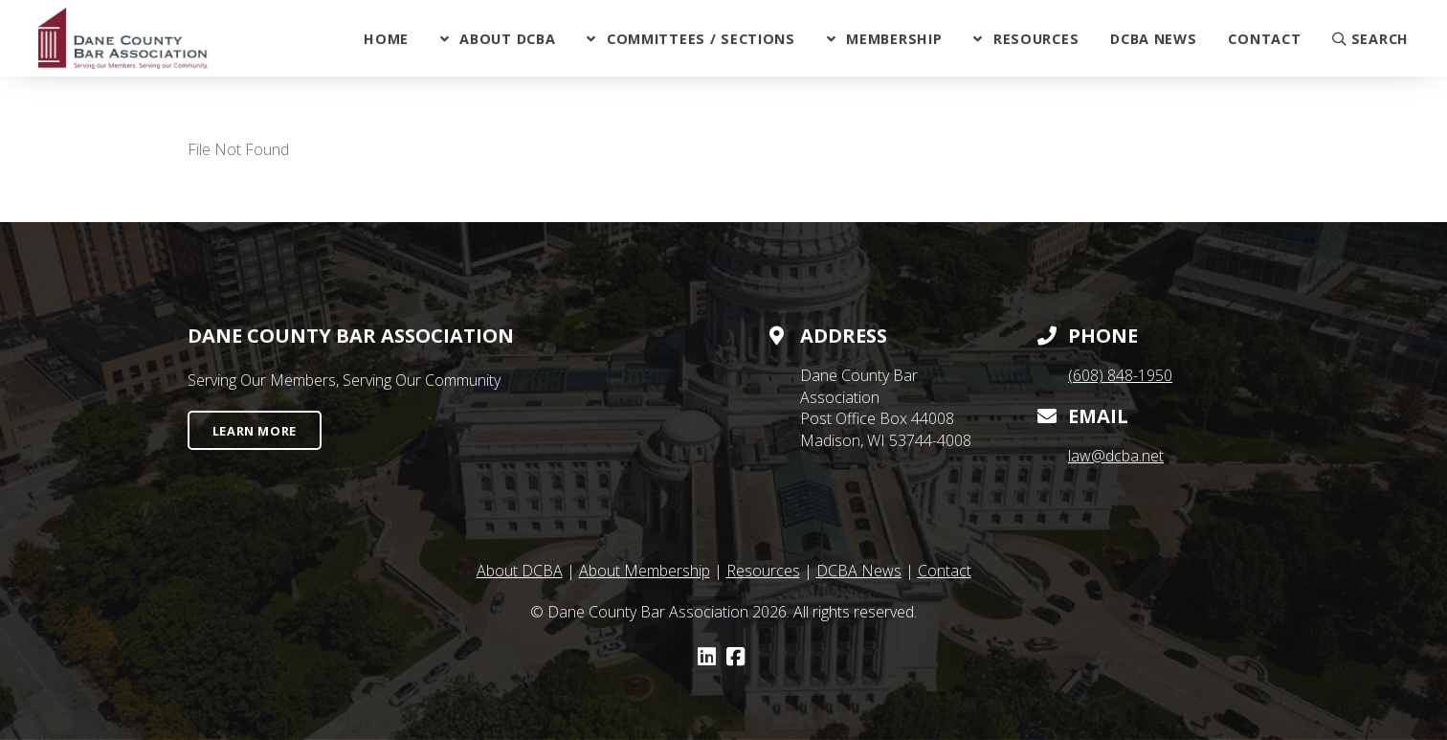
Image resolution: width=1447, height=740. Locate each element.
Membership (894, 39)
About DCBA (507, 39)
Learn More (254, 430)
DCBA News (1153, 39)
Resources (1036, 39)
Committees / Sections (701, 39)
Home (386, 39)
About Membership (644, 570)
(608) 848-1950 (1120, 375)
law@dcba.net (1116, 455)
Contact (1264, 39)
